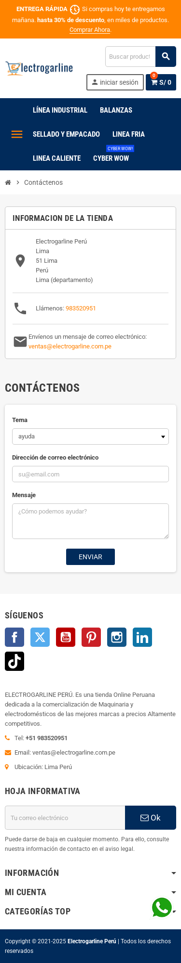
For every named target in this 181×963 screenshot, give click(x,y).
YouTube (65, 637)
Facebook (14, 637)
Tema (20, 420)
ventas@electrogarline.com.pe (69, 346)
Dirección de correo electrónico (55, 457)
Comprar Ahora (90, 29)
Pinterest (91, 637)
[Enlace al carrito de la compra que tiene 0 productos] (161, 82)
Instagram (116, 637)
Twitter (40, 637)
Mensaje (24, 495)
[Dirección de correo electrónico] (65, 818)
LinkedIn (142, 637)
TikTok (14, 661)
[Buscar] (140, 56)
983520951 (81, 308)
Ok (150, 817)
